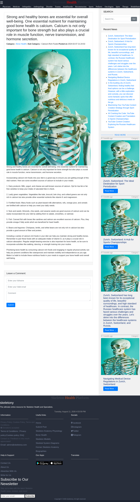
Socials (74, 415)
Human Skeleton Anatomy (47, 447)
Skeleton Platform (71, 2)
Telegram (76, 435)
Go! (133, 19)
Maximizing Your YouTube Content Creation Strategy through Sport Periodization (122, 108)
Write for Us (6, 475)
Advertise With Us (9, 471)
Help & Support (7, 455)
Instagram (76, 427)
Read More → (110, 191)
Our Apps (40, 455)
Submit (11, 305)
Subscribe (30, 496)
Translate (75, 455)
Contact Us (6, 463)
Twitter (75, 431)
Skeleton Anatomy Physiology (49, 431)
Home (38, 423)
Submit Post (41, 427)
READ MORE (120, 135)
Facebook (76, 423)
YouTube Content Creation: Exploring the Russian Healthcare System (121, 124)
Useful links (41, 415)
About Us (5, 467)
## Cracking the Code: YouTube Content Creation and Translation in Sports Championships (121, 116)
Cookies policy (12, 435)
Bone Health (21, 44)
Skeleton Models (43, 439)
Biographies (41, 451)
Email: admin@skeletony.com (14, 445)
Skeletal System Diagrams (47, 443)
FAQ (22, 435)
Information (6, 415)
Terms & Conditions (9, 431)
